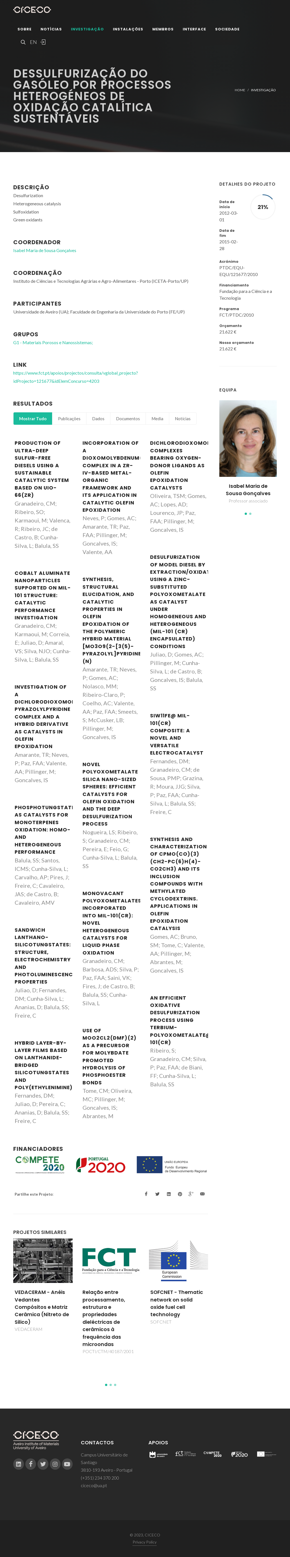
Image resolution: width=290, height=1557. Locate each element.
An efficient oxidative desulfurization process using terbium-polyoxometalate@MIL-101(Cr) (187, 1020)
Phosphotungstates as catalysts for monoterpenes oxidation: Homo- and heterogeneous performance (46, 829)
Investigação (87, 29)
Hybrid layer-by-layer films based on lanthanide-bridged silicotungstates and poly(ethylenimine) (44, 1065)
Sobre (24, 29)
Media (157, 418)
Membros (163, 29)
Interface (194, 29)
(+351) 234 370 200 (100, 1477)
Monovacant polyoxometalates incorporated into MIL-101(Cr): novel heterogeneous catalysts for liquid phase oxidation (111, 923)
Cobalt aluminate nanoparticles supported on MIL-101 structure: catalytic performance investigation (43, 595)
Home (240, 90)
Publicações (69, 418)
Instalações (128, 29)
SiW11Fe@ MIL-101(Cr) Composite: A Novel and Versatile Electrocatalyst (177, 734)
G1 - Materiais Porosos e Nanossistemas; (53, 342)
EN (32, 42)
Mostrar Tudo (32, 418)
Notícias (51, 29)
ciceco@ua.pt (94, 1485)
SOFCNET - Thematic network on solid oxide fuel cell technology (176, 1303)
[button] (246, 514)
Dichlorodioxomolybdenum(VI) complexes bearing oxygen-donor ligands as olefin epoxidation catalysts (198, 465)
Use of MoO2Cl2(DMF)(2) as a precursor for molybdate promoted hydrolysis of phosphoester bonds (109, 1056)
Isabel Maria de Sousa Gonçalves (248, 490)
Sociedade (227, 29)
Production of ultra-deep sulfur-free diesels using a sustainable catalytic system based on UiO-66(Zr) (42, 469)
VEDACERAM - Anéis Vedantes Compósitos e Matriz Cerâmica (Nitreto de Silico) (42, 1307)
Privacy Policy (145, 1542)
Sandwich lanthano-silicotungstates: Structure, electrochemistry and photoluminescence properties (45, 956)
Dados (98, 418)
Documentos (128, 418)
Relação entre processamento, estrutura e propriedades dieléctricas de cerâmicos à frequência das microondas (103, 1318)
